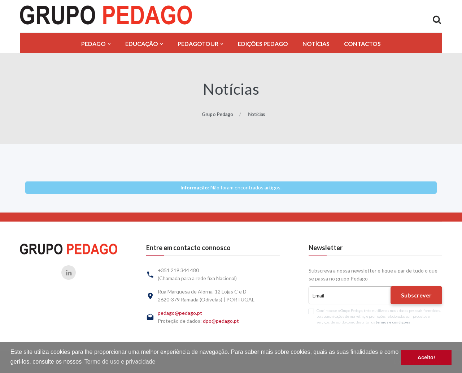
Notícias (316, 43)
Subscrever (416, 295)
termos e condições (393, 322)
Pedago (93, 43)
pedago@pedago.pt (180, 313)
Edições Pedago (263, 43)
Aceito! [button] (426, 357)
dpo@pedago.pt (221, 321)
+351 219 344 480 (178, 270)
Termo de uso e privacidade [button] (120, 362)
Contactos (362, 43)
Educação (141, 43)
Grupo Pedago (216, 115)
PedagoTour (198, 43)
